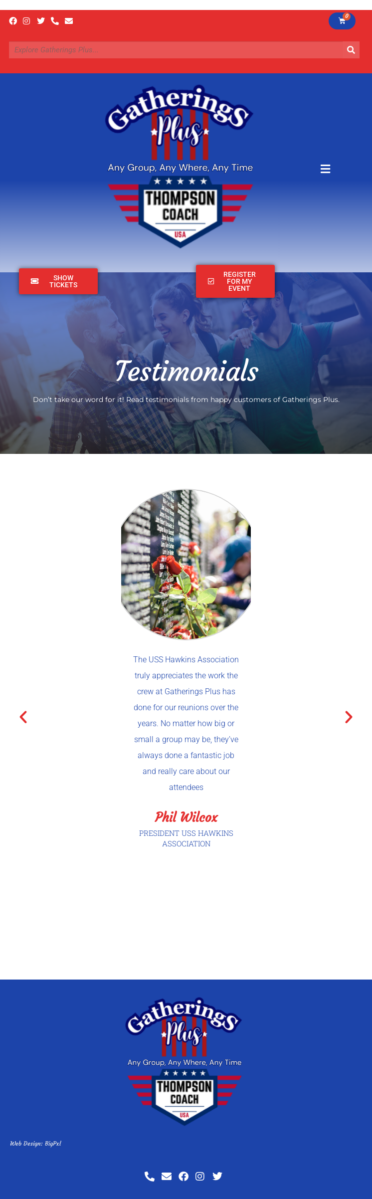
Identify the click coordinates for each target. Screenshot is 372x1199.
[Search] (351, 49)
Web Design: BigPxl (35, 1143)
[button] (23, 716)
